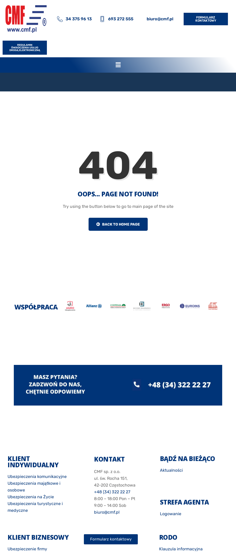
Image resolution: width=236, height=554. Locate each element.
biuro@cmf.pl (107, 512)
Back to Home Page (118, 224)
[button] (118, 65)
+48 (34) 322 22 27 (112, 491)
